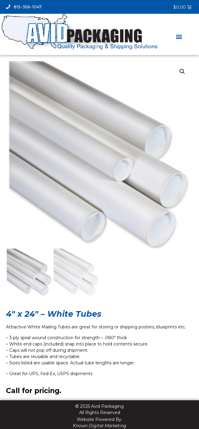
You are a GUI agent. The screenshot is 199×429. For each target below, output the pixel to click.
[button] (179, 36)
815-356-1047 (24, 7)
